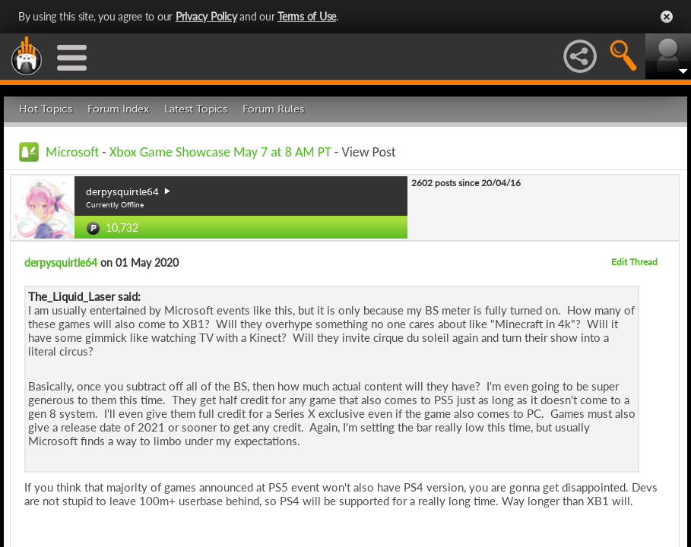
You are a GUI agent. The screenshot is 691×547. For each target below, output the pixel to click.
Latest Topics (195, 109)
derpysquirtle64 (60, 262)
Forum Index (118, 109)
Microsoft (72, 152)
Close (667, 17)
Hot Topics (45, 109)
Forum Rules (273, 109)
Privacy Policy (206, 16)
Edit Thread (634, 261)
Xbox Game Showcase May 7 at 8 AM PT (220, 152)
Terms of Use (306, 16)
